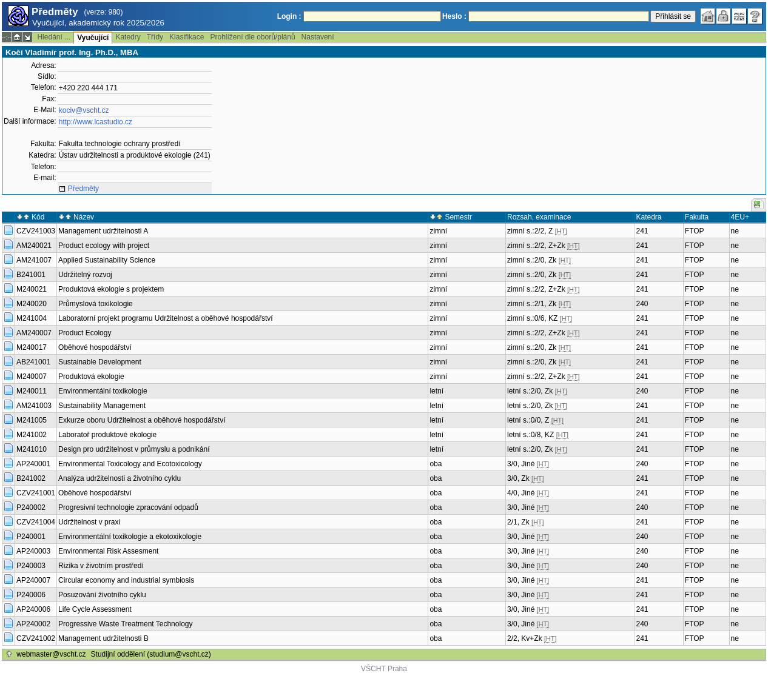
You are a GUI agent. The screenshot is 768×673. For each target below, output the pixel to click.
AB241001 (33, 362)
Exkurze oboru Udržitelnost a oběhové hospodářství (142, 420)
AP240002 (33, 624)
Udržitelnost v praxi (89, 522)
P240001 (30, 536)
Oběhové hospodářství (95, 347)
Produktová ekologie (91, 376)
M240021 (31, 289)
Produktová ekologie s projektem (111, 289)
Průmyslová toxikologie (95, 304)
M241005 (31, 420)
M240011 (31, 391)
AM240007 (34, 333)
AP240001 (33, 464)
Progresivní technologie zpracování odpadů (128, 507)
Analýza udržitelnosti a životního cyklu (119, 478)
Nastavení (317, 37)
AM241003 (34, 405)
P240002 (30, 507)
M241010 (31, 449)
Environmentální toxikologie (102, 391)
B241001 (30, 274)
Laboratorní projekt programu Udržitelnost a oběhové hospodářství (165, 318)
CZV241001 (35, 493)
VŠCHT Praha (384, 669)
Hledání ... (53, 37)
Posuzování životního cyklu (102, 595)
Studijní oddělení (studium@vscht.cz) (151, 654)
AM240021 (34, 245)
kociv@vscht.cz (84, 110)
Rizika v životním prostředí (101, 565)
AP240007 (33, 580)
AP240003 (33, 551)
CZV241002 (35, 638)
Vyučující (93, 37)
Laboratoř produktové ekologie (107, 434)
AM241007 (34, 260)
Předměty (83, 188)
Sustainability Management (102, 405)
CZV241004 (35, 522)
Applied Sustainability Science (106, 260)
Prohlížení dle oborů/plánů (252, 37)
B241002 (30, 478)
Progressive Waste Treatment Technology (125, 624)
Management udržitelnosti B (103, 638)
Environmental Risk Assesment (108, 551)
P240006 (30, 595)
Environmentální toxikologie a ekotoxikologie (129, 536)
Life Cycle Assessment (95, 609)
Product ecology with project (103, 245)
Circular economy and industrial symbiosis (126, 580)
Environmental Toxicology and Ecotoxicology (130, 464)
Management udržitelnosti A (103, 231)
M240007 (31, 376)
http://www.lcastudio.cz (95, 122)
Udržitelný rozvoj (85, 274)
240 (642, 304)
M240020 (31, 304)
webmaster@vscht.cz (51, 654)
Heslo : (454, 16)
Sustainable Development (99, 362)
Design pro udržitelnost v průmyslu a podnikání (133, 449)
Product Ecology (84, 333)
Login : (289, 16)
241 (642, 231)
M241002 (31, 434)
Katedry (127, 37)
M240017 (31, 347)
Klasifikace (186, 37)
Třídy (155, 37)
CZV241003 (35, 231)
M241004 (31, 318)
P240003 (30, 565)
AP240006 (33, 609)
